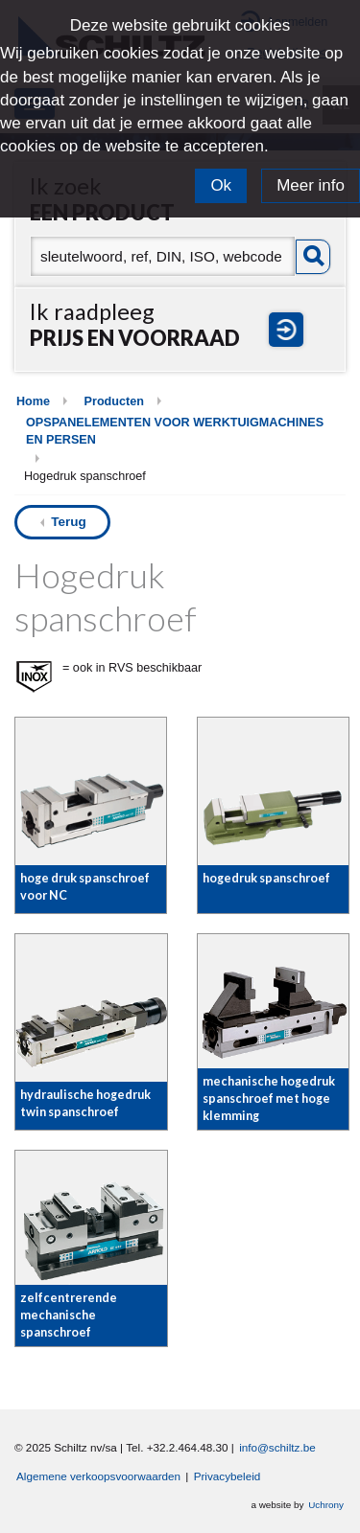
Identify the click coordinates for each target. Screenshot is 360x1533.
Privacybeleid (227, 1476)
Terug (68, 522)
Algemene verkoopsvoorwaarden (98, 1476)
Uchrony (326, 1504)
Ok (220, 185)
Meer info (310, 185)
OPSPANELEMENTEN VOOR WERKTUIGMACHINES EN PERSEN (175, 431)
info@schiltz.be (277, 1447)
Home (33, 401)
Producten (114, 401)
